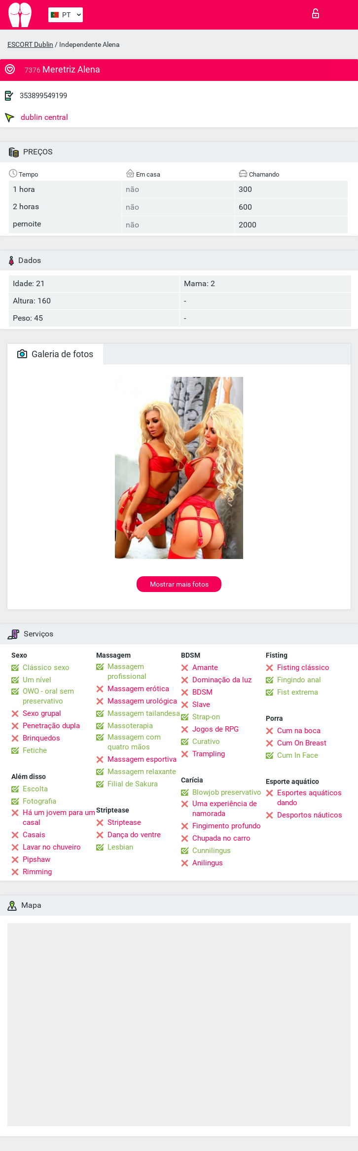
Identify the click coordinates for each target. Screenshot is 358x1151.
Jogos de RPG (215, 729)
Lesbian (120, 847)
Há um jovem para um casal (59, 817)
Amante (205, 667)
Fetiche (35, 750)
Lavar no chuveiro (52, 847)
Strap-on (206, 716)
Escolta (35, 788)
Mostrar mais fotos (179, 584)
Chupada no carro (221, 838)
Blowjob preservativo (226, 792)
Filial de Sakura (132, 784)
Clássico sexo (46, 667)
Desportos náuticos (309, 815)
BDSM (202, 692)
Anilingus (207, 862)
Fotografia (39, 801)
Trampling (208, 753)
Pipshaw (36, 859)
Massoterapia (130, 725)
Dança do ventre (134, 834)
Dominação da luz (221, 679)
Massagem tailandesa (143, 713)
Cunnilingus (211, 850)
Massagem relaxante (141, 771)
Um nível (37, 679)
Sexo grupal (42, 713)
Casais (34, 834)
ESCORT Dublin (30, 44)
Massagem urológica (142, 701)
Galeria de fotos (55, 354)
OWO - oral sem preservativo (48, 696)
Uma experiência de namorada (224, 808)
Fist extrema (297, 692)
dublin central (36, 117)
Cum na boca (299, 730)
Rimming (37, 871)
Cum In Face (297, 755)
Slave (201, 704)
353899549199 (43, 95)
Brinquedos (41, 738)
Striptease (124, 822)
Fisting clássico (303, 667)
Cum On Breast (301, 743)
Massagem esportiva (142, 759)
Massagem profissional (126, 671)
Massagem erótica (138, 688)
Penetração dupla (51, 725)
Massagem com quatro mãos (134, 742)
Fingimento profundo (226, 825)
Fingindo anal (299, 679)
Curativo (206, 741)
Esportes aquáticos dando (309, 797)
